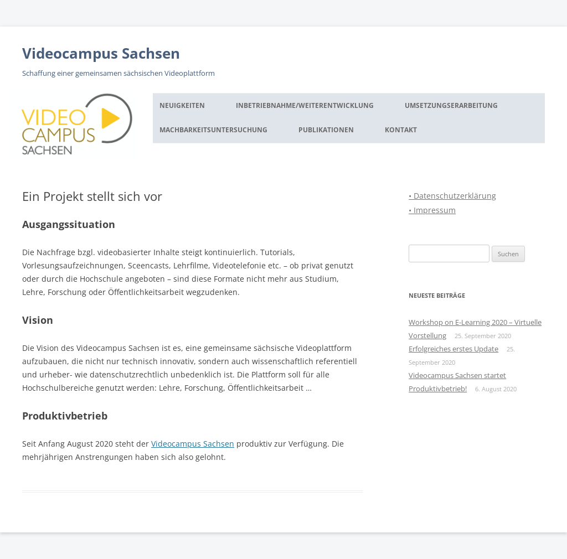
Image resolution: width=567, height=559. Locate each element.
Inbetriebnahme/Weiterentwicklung (305, 105)
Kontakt (401, 129)
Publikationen (326, 129)
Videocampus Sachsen (101, 53)
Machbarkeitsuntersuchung (213, 129)
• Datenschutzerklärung (452, 195)
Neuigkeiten (182, 105)
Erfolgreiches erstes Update (453, 349)
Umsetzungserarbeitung (451, 105)
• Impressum (432, 210)
